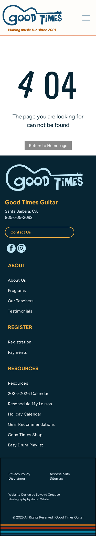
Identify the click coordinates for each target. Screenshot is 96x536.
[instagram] (21, 249)
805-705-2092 (19, 217)
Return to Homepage (48, 145)
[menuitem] (48, 280)
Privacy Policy (19, 474)
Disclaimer (16, 478)
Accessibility (60, 474)
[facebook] (11, 249)
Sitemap (56, 478)
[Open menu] (86, 18)
